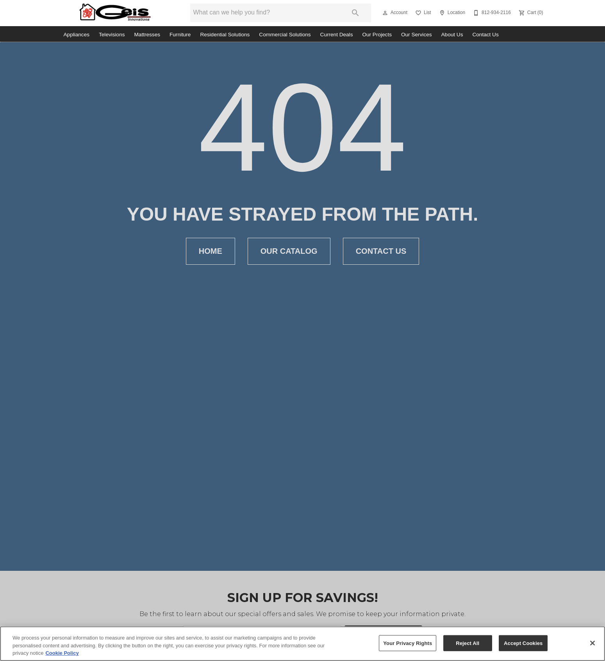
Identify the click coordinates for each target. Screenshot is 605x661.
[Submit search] (355, 13)
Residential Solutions (225, 34)
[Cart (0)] (530, 13)
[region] (302, 643)
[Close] (592, 643)
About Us (452, 34)
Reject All (467, 643)
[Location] (451, 13)
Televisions (112, 34)
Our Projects (377, 34)
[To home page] (115, 13)
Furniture (180, 34)
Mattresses (147, 34)
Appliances (77, 34)
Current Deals (336, 34)
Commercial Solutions (285, 34)
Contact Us (485, 34)
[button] (385, 13)
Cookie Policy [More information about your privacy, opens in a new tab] (62, 653)
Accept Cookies (523, 643)
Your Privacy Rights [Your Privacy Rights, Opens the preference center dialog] (407, 643)
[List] (422, 13)
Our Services (416, 34)
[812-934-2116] (491, 13)
